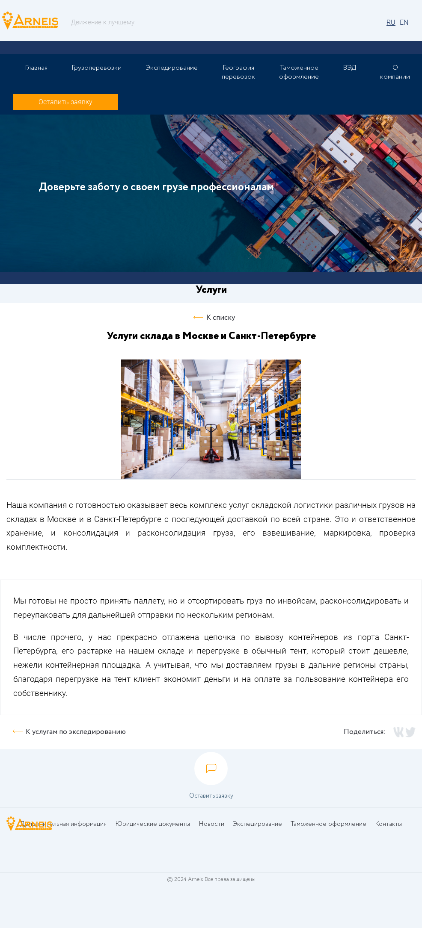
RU (390, 22)
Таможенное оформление (299, 72)
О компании (395, 72)
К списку (220, 317)
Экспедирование (172, 68)
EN (404, 22)
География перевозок (238, 72)
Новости (211, 824)
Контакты (388, 824)
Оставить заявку (65, 102)
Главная (36, 68)
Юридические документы (152, 824)
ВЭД (349, 68)
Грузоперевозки (96, 68)
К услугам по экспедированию (76, 732)
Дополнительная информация (63, 824)
